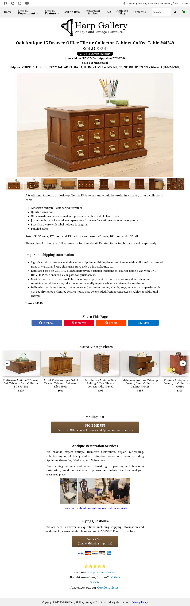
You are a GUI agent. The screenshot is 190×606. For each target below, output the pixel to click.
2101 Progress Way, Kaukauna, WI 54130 (148, 3)
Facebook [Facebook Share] (46, 323)
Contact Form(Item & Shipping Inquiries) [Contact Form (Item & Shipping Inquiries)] (95, 541)
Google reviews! (108, 587)
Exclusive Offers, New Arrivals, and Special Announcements (95, 427)
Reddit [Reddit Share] (111, 323)
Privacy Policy (140, 602)
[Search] (161, 12)
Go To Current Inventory (95, 53)
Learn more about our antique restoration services (95, 508)
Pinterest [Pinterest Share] (79, 323)
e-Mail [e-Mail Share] (143, 323)
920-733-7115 (181, 3)
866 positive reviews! (102, 572)
